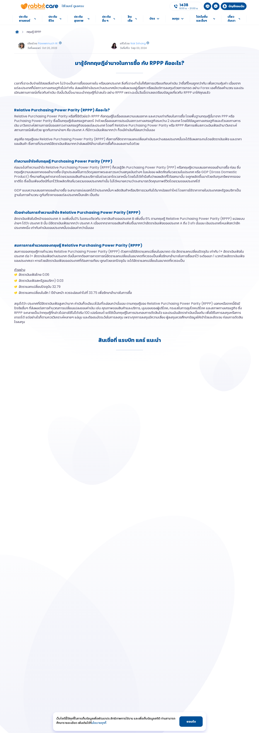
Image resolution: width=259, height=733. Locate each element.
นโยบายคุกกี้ (98, 723)
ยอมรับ (191, 721)
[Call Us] (186, 6)
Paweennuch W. (48, 43)
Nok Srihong (138, 43)
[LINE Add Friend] (207, 6)
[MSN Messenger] (216, 6)
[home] (17, 32)
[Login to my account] (234, 6)
